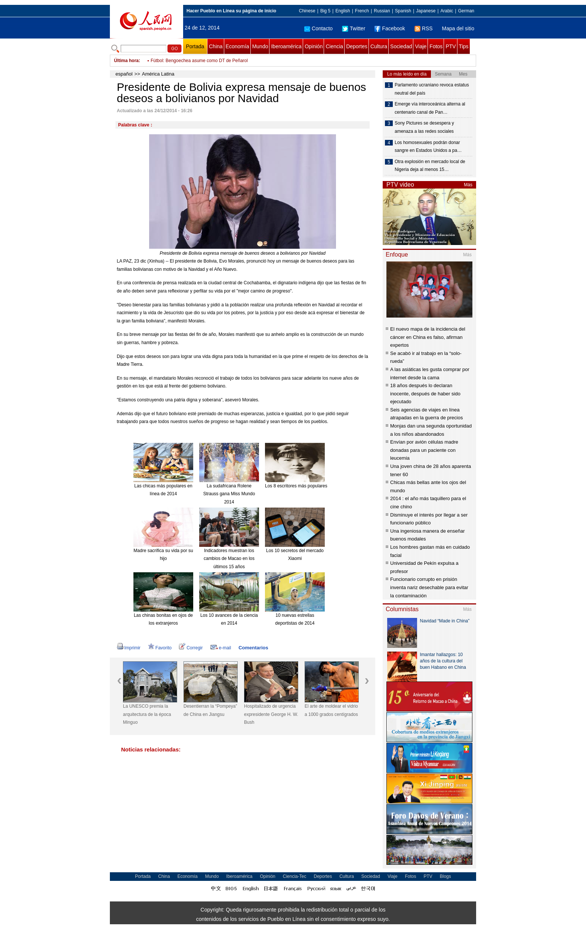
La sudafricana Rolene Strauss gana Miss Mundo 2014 (229, 494)
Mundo (260, 46)
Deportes (356, 46)
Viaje (420, 46)
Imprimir (129, 647)
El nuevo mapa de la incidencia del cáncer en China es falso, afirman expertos (427, 337)
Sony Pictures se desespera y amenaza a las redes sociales (424, 127)
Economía (237, 46)
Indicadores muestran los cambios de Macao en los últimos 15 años (229, 558)
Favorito (160, 647)
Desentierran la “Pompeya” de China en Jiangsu (210, 710)
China (216, 46)
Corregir (191, 647)
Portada (195, 46)
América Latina (158, 74)
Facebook (389, 28)
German (466, 10)
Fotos (435, 46)
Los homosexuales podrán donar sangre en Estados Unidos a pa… (428, 146)
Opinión (314, 46)
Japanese (425, 10)
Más (468, 184)
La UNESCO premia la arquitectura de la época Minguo (147, 714)
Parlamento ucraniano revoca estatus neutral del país (432, 89)
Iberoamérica (286, 46)
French (362, 10)
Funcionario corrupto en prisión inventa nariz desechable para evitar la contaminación (429, 587)
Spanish (403, 10)
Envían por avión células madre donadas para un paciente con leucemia (424, 450)
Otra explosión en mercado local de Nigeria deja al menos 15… (430, 165)
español (124, 74)
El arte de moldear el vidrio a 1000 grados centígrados (331, 710)
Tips (464, 46)
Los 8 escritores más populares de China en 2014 (314, 485)
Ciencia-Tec (294, 876)
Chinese (307, 10)
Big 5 (325, 10)
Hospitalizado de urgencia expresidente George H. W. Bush (271, 714)
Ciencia (334, 46)
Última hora (126, 60)
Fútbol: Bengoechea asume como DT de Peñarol (199, 60)
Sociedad (401, 46)
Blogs (445, 876)
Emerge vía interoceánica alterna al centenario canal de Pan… (430, 108)
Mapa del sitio (458, 28)
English (342, 10)
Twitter (353, 28)
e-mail (220, 647)
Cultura (378, 46)
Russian (382, 10)
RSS (423, 28)
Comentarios (253, 647)
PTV (450, 46)
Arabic (447, 10)
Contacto (318, 28)
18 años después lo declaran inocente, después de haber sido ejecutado (425, 393)
